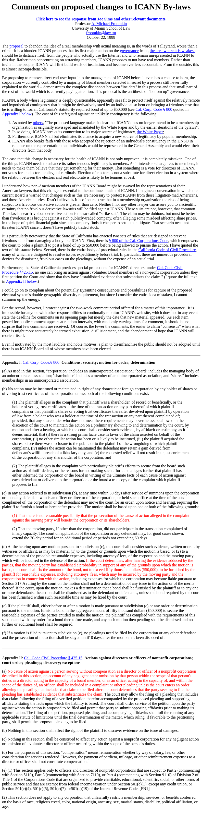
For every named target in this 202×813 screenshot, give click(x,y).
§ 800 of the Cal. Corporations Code (138, 240)
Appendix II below (21, 281)
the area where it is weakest (172, 50)
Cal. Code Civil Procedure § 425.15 (53, 658)
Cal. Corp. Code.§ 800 (41, 362)
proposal (16, 46)
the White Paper (150, 132)
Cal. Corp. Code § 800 (153, 109)
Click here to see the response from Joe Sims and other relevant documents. (101, 19)
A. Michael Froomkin (109, 23)
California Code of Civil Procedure (167, 250)
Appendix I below (17, 114)
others (38, 122)
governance (129, 50)
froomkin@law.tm (101, 33)
